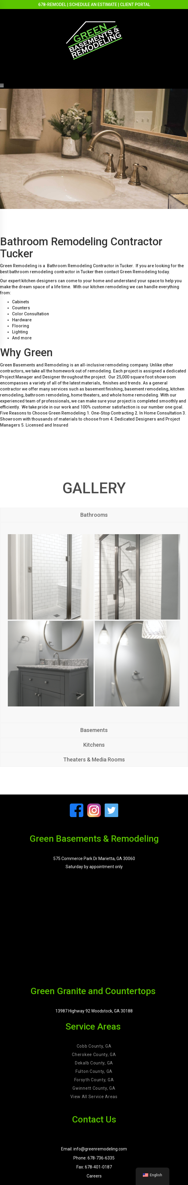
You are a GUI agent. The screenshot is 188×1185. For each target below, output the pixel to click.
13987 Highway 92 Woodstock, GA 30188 (94, 1011)
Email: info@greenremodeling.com (94, 1149)
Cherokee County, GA (94, 1054)
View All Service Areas (93, 1096)
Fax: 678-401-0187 (94, 1167)
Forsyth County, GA (94, 1079)
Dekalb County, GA (94, 1063)
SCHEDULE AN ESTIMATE (93, 4)
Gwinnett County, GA (93, 1088)
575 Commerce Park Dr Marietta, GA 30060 (94, 858)
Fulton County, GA (94, 1071)
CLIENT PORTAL (135, 4)
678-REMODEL (52, 4)
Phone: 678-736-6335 (94, 1158)
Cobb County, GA (94, 1046)
